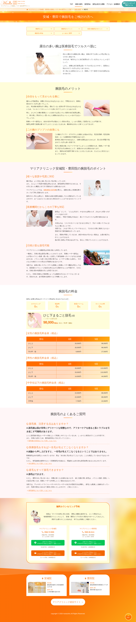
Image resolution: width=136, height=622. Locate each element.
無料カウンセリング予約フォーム (129, 4)
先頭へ (128, 616)
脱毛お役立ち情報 (99, 4)
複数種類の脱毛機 (50, 190)
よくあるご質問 (71, 33)
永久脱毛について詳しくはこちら (39, 463)
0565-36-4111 (89, 532)
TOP (71, 4)
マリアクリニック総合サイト (68, 602)
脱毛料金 (87, 4)
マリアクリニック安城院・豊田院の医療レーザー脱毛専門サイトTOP (50, 9)
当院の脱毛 (78, 4)
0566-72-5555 (49, 532)
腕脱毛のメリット (70, 29)
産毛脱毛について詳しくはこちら (39, 490)
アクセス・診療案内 (113, 4)
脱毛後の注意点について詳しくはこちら (41, 441)
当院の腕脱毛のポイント (97, 29)
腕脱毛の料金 (43, 33)
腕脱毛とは (44, 29)
